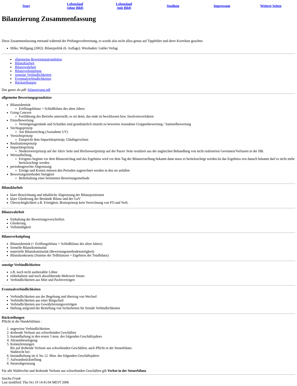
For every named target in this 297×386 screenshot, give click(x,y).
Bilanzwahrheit (25, 67)
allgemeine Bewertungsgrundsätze (38, 59)
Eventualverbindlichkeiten (33, 78)
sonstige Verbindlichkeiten (33, 75)
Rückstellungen (25, 82)
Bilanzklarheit (24, 63)
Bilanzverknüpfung (28, 71)
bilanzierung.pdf (39, 90)
